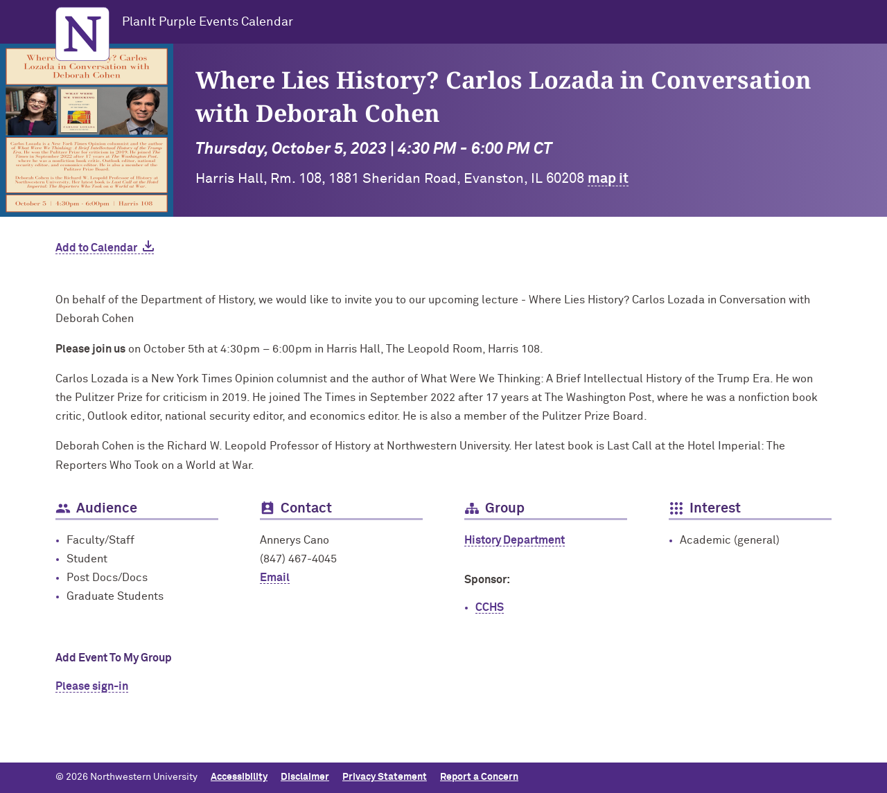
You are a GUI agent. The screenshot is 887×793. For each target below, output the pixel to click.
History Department (514, 540)
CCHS (489, 607)
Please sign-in (91, 686)
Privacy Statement (384, 777)
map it (608, 179)
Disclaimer (305, 777)
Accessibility (239, 777)
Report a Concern (479, 777)
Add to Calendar (96, 247)
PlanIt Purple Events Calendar (207, 22)
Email (275, 577)
